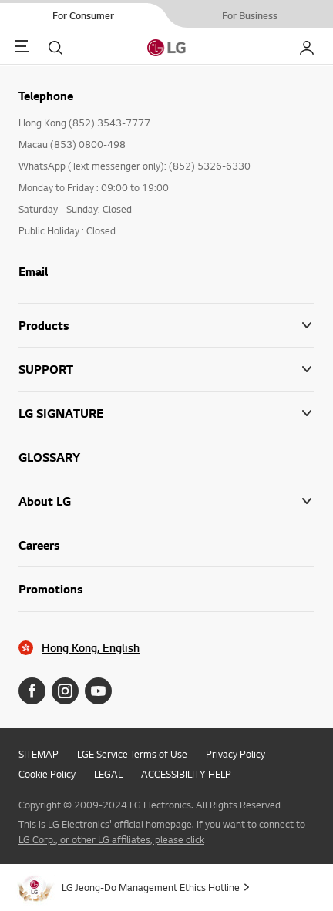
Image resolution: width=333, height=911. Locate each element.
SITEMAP (38, 754)
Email (33, 271)
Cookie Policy (47, 774)
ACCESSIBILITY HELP (186, 774)
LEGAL (108, 774)
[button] (166, 370)
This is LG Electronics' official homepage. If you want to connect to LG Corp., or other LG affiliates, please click (161, 831)
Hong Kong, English (91, 648)
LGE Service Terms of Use (132, 754)
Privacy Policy (235, 754)
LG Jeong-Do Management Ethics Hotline (151, 887)
